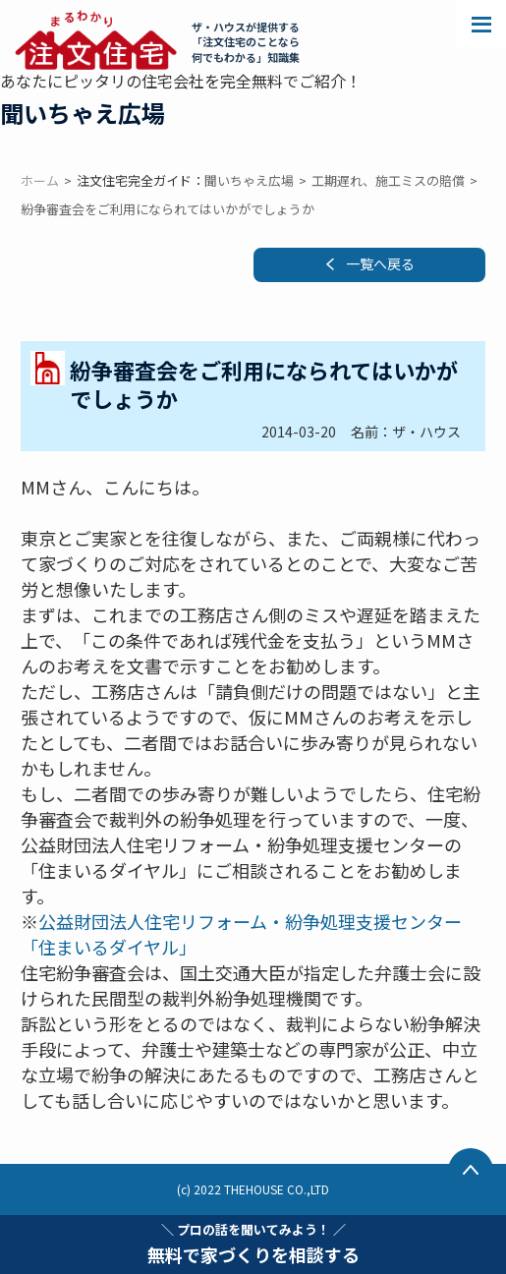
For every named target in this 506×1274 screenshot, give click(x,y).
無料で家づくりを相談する (253, 1243)
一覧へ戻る (380, 263)
